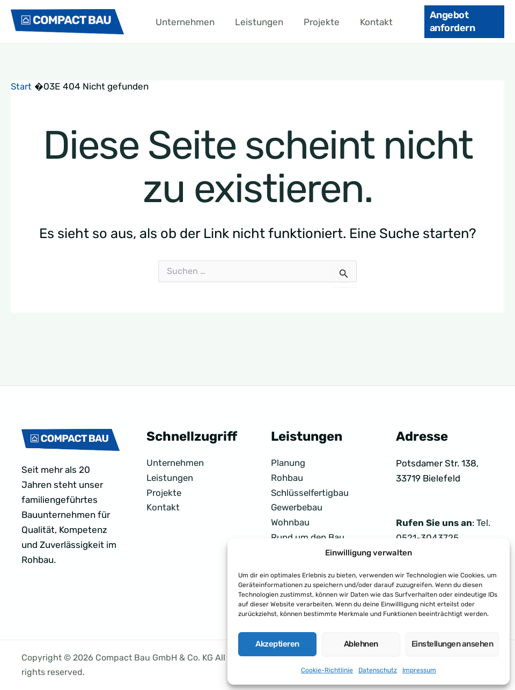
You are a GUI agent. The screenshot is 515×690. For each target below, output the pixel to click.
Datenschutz (377, 670)
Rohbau (287, 478)
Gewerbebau (298, 508)
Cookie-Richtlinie (327, 670)
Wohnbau (290, 523)
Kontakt (368, 22)
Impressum (419, 670)
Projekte (316, 22)
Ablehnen (361, 644)
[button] (460, 21)
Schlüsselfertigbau (311, 493)
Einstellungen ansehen (452, 644)
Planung (288, 463)
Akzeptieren (277, 644)
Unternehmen (184, 22)
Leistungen (256, 22)
